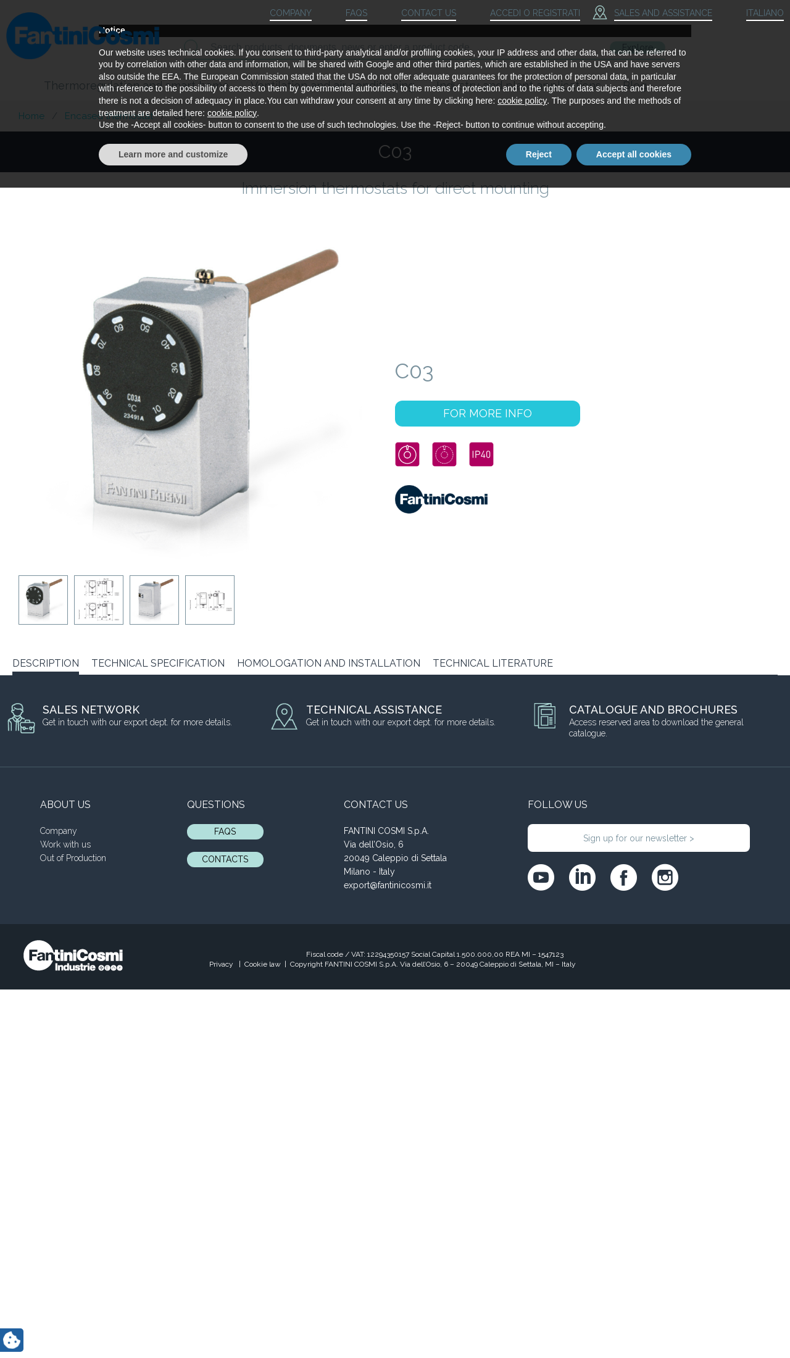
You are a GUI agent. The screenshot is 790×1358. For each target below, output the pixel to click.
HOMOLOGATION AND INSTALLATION (328, 663)
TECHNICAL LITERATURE (493, 663)
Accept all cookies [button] (634, 1324)
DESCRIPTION (45, 663)
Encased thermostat (109, 116)
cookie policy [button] (522, 1271)
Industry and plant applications (518, 85)
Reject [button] (539, 1324)
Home (31, 116)
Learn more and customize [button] (173, 1324)
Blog (635, 85)
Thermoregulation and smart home (136, 85)
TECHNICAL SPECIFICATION (158, 663)
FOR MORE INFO (487, 413)
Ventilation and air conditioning (333, 85)
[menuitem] (754, 13)
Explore (637, 47)
